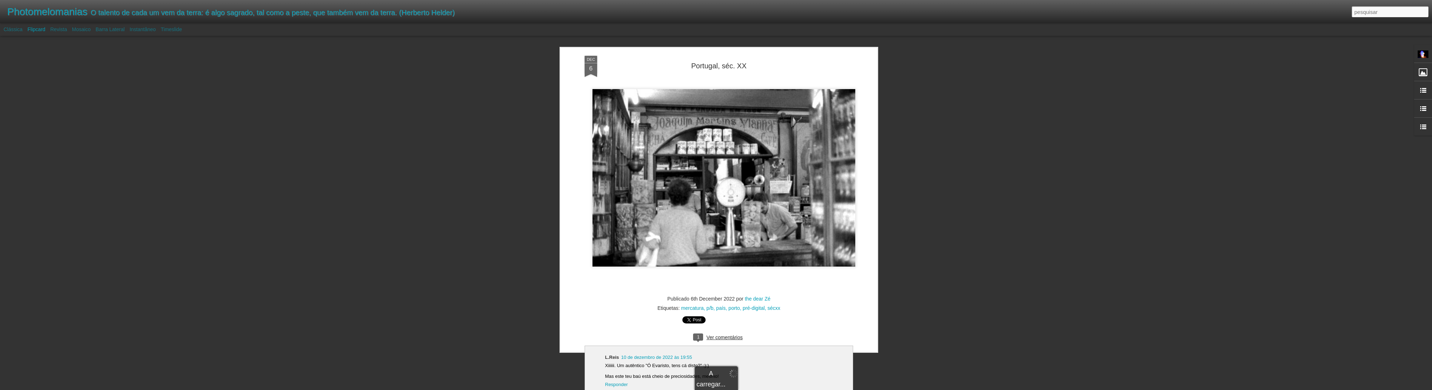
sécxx (774, 308)
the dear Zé (757, 299)
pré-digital (754, 308)
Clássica (13, 29)
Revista (58, 29)
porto (734, 308)
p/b (709, 308)
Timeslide (171, 29)
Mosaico (81, 29)
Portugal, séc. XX (719, 66)
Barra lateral (110, 29)
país (721, 308)
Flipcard (36, 29)
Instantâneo (143, 29)
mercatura (692, 308)
